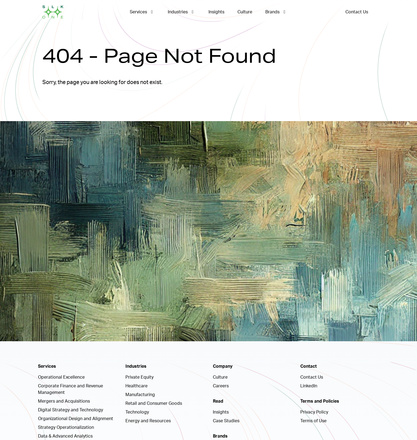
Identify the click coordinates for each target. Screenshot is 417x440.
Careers (221, 386)
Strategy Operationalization (66, 427)
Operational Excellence (61, 377)
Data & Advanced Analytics (65, 436)
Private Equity (139, 377)
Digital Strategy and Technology (70, 410)
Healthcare (136, 386)
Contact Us (356, 12)
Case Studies (226, 421)
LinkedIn (308, 386)
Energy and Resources (148, 421)
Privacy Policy (314, 412)
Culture (244, 12)
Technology (137, 412)
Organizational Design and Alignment (75, 419)
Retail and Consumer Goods (153, 403)
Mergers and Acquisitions (64, 401)
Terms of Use (313, 421)
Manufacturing (140, 395)
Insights (216, 12)
